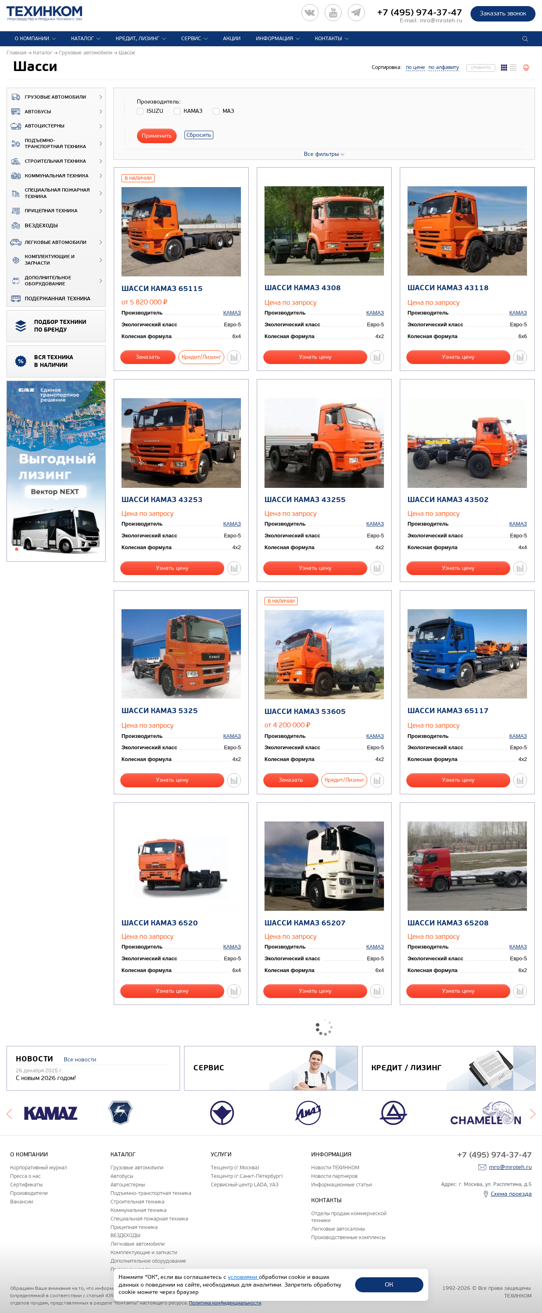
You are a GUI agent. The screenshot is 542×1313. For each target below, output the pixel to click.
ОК (389, 1284)
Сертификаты (26, 1184)
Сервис (191, 38)
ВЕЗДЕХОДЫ (32, 225)
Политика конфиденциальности (225, 1303)
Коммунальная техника (48, 175)
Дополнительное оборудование (39, 281)
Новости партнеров (334, 1176)
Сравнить (481, 67)
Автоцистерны (35, 126)
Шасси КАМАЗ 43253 (162, 500)
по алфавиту (444, 67)
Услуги (221, 1154)
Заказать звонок (503, 13)
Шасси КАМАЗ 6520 (159, 923)
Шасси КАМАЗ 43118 (448, 288)
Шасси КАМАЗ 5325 (159, 711)
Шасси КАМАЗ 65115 (162, 288)
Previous (9, 1113)
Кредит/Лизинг (201, 357)
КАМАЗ (232, 313)
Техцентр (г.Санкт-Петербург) (247, 1176)
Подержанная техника (48, 298)
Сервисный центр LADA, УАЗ (244, 1184)
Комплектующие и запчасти (41, 260)
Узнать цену (315, 357)
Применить (157, 135)
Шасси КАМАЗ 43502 (448, 500)
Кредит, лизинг (137, 38)
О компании (32, 38)
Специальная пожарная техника (48, 193)
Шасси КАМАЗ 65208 (448, 923)
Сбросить (198, 135)
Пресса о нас (25, 1176)
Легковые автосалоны (338, 1229)
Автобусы (29, 111)
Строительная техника (46, 161)
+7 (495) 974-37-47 (419, 12)
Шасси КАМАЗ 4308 (302, 288)
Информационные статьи (341, 1184)
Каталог (82, 38)
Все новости (80, 1059)
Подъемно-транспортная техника (46, 144)
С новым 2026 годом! (46, 1078)
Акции (232, 38)
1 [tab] (16, 549)
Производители (29, 1193)
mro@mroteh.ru (441, 20)
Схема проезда (511, 1193)
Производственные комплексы (348, 1237)
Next (533, 1113)
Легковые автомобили (47, 242)
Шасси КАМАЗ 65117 (448, 711)
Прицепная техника (42, 211)
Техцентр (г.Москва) (235, 1167)
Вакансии (21, 1202)
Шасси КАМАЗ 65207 (305, 923)
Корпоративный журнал (38, 1167)
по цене (415, 67)
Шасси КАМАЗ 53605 (305, 711)
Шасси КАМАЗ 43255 (305, 500)
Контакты (328, 38)
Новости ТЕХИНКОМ (335, 1167)
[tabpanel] (56, 471)
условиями (243, 1277)
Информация (274, 38)
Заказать (148, 357)
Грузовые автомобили (46, 97)
